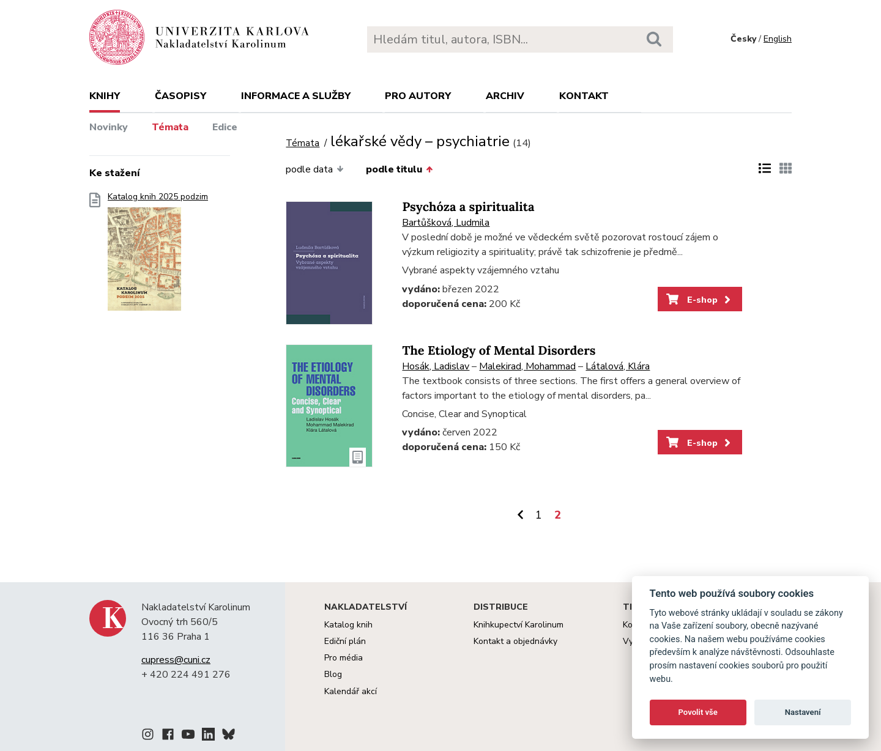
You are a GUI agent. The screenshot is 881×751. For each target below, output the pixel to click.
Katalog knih (348, 625)
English (778, 39)
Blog (333, 674)
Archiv (505, 96)
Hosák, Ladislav (435, 366)
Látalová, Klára (617, 366)
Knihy (104, 96)
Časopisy (180, 96)
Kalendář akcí (350, 691)
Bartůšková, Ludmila (445, 222)
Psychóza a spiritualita (468, 207)
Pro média (343, 658)
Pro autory (418, 96)
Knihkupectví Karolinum (518, 625)
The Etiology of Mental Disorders (498, 350)
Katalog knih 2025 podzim (158, 255)
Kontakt (584, 96)
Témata (170, 127)
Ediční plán (345, 641)
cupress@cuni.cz (175, 660)
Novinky (108, 127)
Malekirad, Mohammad (527, 366)
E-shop (699, 300)
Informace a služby (296, 96)
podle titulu (399, 169)
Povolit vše (698, 712)
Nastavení (803, 712)
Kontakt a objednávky (515, 641)
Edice (224, 127)
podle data (314, 169)
